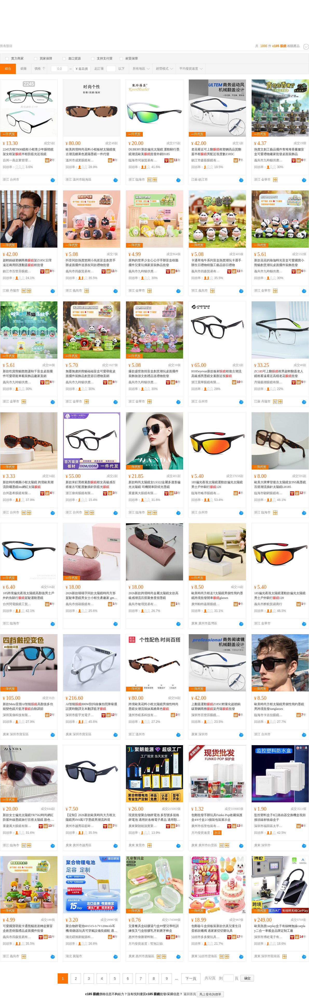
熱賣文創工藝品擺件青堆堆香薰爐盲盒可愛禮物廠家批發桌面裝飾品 (279, 152)
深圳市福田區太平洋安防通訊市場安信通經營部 (268, 826)
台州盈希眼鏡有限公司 (17, 493)
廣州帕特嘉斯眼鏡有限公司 (205, 604)
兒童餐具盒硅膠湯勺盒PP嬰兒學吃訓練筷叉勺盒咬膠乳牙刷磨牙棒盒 (154, 928)
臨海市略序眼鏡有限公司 (205, 493)
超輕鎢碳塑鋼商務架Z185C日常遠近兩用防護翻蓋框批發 (27, 263)
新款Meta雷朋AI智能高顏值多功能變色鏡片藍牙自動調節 (28, 706)
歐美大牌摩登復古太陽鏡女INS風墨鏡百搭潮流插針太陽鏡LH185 (280, 484)
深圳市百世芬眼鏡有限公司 (205, 715)
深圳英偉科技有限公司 (17, 715)
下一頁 (190, 978)
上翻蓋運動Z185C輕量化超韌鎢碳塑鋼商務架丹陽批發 (215, 706)
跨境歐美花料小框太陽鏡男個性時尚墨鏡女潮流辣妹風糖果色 (153, 706)
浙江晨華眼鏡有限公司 (205, 382)
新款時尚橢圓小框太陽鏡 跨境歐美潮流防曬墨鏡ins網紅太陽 (28, 484)
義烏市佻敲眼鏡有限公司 (80, 604)
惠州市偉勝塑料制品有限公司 (143, 937)
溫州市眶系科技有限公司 (143, 715)
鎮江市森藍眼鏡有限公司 (205, 160)
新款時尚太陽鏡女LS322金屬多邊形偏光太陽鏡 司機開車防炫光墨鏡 (154, 484)
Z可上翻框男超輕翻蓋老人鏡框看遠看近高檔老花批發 (278, 373)
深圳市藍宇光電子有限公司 (80, 715)
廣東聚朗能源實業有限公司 (143, 826)
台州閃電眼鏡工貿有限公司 (17, 604)
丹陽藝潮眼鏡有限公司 (268, 382)
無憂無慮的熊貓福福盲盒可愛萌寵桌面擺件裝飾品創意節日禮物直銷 (91, 373)
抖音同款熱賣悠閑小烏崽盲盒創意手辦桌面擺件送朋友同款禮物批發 (91, 263)
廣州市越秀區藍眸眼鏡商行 (80, 826)
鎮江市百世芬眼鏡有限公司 (17, 271)
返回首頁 (190, 994)
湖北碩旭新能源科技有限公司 (80, 937)
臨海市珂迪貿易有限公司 (143, 160)
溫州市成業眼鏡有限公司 (80, 160)
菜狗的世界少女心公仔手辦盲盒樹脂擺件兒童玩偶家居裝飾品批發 (153, 263)
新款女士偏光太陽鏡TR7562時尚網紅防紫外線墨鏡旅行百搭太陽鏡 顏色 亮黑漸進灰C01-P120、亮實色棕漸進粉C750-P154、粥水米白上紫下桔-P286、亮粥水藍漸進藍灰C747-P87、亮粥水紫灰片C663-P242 (29, 817)
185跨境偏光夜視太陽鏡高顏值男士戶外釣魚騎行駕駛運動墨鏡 (28, 595)
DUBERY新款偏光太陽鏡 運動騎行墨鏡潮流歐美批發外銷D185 (154, 152)
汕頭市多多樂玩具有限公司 (205, 937)
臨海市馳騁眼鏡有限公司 (268, 493)
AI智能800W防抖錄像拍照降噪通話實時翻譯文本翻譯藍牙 (91, 706)
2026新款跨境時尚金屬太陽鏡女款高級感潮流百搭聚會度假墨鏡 (153, 595)
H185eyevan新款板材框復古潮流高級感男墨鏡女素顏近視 (216, 373)
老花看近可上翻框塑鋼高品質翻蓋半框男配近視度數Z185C (216, 152)
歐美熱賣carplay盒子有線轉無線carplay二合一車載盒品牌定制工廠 (279, 928)
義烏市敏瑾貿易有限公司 (143, 604)
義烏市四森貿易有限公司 (80, 271)
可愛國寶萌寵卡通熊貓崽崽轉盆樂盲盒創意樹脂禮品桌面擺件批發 (28, 928)
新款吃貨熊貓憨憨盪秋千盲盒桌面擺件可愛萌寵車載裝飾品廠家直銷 (28, 373)
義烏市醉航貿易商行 (268, 604)
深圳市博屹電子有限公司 (268, 937)
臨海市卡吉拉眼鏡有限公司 (268, 715)
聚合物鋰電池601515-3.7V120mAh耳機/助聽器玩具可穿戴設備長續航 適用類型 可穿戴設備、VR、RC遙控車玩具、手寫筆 (91, 928)
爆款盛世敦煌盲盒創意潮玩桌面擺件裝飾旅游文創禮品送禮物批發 (153, 373)
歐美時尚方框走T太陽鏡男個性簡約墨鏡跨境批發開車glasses (217, 595)
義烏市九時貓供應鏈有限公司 (268, 160)
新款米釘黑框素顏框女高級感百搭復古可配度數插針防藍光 (91, 484)
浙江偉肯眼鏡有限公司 (80, 493)
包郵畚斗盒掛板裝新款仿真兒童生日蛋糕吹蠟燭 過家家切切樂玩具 (216, 928)
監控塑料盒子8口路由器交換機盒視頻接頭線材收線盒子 (280, 817)
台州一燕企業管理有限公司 (17, 160)
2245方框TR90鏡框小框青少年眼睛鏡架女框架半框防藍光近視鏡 (28, 152)
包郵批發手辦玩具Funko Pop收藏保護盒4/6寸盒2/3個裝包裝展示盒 (216, 817)
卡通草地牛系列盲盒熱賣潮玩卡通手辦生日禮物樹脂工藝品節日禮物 (216, 263)
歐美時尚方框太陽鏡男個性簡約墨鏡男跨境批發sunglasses (279, 706)
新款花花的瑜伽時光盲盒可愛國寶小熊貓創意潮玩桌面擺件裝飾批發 (279, 263)
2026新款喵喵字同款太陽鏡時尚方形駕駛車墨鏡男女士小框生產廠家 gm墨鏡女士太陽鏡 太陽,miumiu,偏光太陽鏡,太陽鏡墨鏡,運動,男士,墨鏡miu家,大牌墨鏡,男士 (91, 595)
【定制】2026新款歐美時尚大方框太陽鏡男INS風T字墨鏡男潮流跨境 (91, 817)
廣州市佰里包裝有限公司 (205, 826)
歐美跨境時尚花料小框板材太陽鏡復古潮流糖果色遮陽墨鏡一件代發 (91, 152)
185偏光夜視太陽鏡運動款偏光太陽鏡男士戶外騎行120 (217, 484)
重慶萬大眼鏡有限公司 (143, 493)
